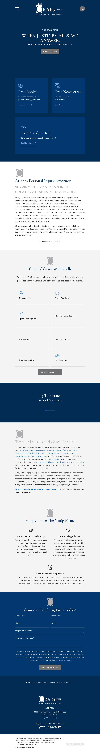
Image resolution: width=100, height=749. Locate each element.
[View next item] (59, 411)
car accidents (42, 450)
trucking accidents (28, 450)
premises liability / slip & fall (59, 450)
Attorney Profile (40, 683)
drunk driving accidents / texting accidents (44, 453)
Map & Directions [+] (50, 718)
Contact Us (69, 683)
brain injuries (78, 462)
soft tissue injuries (52, 459)
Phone (18, 623)
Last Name (55, 616)
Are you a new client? (24, 631)
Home (29, 683)
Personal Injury (55, 683)
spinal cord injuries (47, 462)
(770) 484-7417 (50, 727)
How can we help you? (24, 638)
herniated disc (62, 462)
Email (53, 623)
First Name (19, 616)
